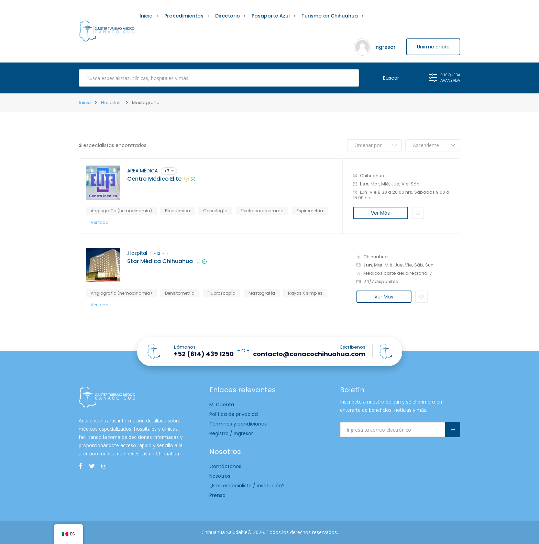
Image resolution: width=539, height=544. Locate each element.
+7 (169, 171)
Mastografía (262, 293)
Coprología (215, 211)
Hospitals (111, 102)
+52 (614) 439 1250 (204, 354)
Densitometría (180, 293)
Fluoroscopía (221, 293)
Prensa (217, 495)
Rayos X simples (305, 293)
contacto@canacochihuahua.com (309, 354)
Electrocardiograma (262, 211)
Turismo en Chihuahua (329, 15)
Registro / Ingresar (231, 433)
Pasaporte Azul (271, 15)
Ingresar (384, 47)
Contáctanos (225, 466)
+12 (159, 253)
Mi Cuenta (221, 404)
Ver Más (380, 212)
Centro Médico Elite (154, 179)
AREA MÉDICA (142, 170)
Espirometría (310, 211)
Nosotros (219, 476)
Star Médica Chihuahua (160, 261)
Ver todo (99, 222)
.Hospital (137, 253)
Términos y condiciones (238, 423)
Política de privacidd (233, 414)
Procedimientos (184, 15)
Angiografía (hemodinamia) (121, 211)
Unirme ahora (433, 47)
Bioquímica (177, 211)
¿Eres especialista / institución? (247, 485)
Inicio (146, 15)
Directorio (227, 15)
